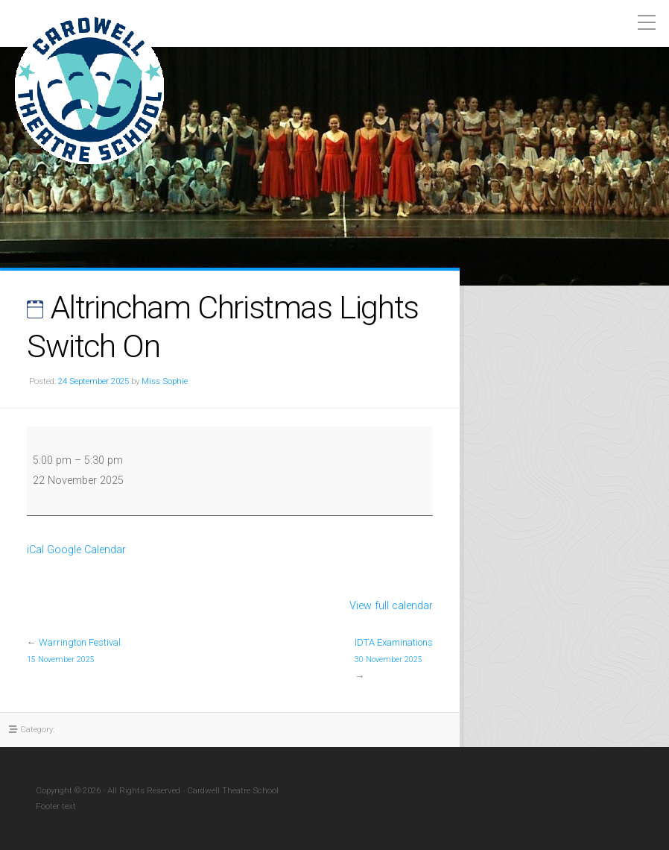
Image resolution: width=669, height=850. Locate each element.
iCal (35, 550)
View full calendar (391, 605)
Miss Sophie (165, 381)
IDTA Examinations (394, 652)
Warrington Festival (74, 652)
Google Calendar (86, 550)
